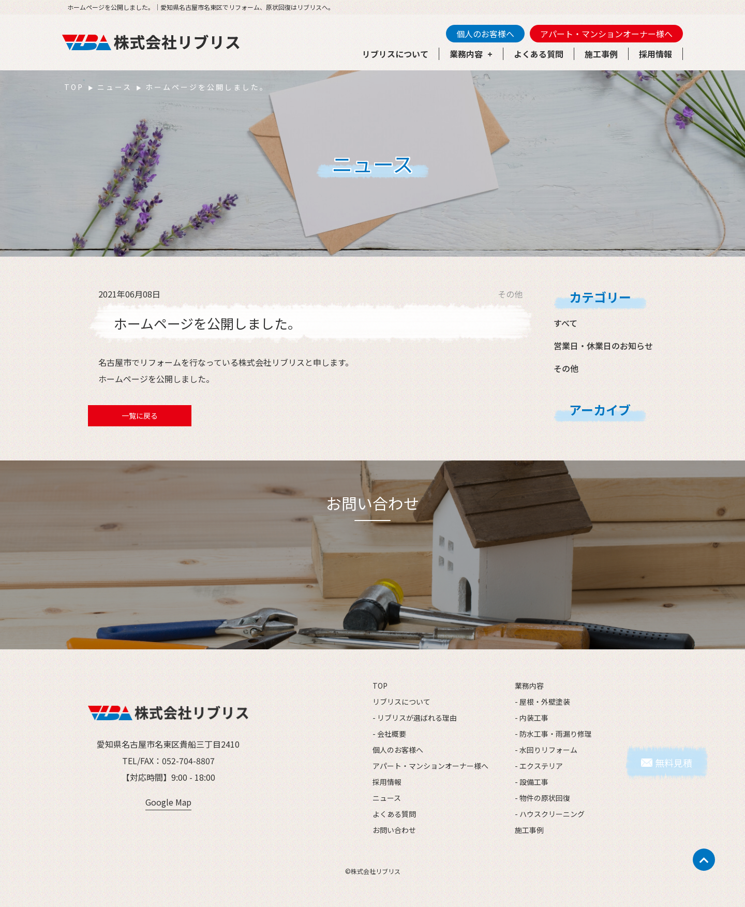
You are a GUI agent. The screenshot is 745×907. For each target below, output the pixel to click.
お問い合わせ (394, 830)
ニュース (114, 87)
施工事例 (601, 54)
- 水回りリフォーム (546, 750)
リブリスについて (395, 54)
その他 (566, 368)
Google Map (168, 802)
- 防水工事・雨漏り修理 (553, 733)
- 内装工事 (531, 717)
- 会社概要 (389, 733)
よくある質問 (538, 54)
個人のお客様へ (485, 33)
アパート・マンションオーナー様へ (606, 33)
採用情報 (655, 54)
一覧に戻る (140, 415)
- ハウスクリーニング (550, 814)
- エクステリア (539, 766)
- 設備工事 (531, 782)
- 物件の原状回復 (542, 798)
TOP (74, 87)
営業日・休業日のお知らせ (603, 345)
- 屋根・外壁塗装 (542, 701)
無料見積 (673, 762)
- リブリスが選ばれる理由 (415, 717)
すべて (565, 323)
